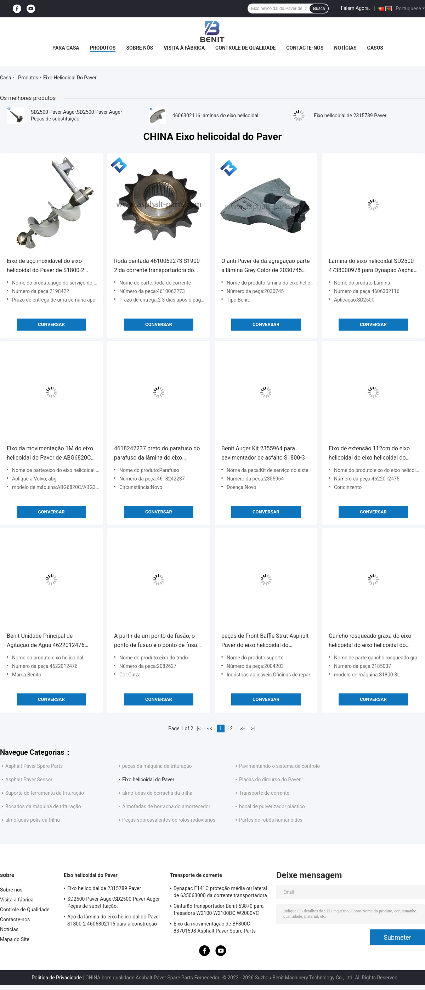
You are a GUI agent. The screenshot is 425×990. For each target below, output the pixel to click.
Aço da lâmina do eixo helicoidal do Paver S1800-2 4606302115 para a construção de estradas (113, 921)
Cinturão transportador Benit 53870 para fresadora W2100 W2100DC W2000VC (219, 909)
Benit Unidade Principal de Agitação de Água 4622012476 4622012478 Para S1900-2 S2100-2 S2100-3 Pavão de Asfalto (50, 641)
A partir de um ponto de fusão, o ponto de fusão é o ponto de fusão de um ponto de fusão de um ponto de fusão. (158, 641)
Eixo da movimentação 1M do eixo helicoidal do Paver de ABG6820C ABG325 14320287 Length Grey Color (50, 453)
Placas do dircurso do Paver (270, 779)
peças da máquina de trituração (157, 766)
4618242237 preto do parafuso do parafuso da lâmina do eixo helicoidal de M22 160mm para (157, 453)
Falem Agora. (355, 8)
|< (199, 728)
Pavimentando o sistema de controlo (279, 766)
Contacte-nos (304, 48)
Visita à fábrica (184, 48)
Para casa (65, 48)
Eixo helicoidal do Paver (148, 779)
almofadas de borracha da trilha (157, 793)
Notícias (345, 48)
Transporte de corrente (264, 793)
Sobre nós (139, 48)
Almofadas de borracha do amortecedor (166, 806)
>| (253, 728)
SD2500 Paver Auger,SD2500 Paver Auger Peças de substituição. (113, 902)
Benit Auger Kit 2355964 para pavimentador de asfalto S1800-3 (263, 453)
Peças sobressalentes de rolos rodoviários (168, 820)
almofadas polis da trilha (32, 820)
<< (209, 728)
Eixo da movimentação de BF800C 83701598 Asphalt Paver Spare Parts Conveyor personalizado (215, 928)
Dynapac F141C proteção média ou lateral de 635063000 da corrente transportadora (220, 891)
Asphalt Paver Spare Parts (34, 766)
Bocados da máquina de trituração (43, 806)
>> (242, 728)
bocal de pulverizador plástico (272, 806)
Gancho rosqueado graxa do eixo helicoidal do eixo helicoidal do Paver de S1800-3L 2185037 (370, 641)
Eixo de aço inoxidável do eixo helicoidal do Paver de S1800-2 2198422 (45, 266)
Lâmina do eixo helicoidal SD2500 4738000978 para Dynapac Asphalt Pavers (373, 266)
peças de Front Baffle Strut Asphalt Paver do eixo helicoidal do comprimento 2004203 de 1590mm (266, 641)
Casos (375, 48)
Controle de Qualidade (245, 48)
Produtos (103, 48)
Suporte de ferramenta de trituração (44, 793)
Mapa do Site (14, 939)
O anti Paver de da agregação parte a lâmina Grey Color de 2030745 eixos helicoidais (265, 266)
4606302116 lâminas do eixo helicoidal (215, 115)
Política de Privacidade (57, 977)
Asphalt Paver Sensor (28, 779)
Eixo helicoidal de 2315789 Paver (350, 115)
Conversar (51, 324)
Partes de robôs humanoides (270, 820)
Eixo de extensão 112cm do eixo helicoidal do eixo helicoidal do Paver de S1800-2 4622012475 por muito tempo (372, 453)
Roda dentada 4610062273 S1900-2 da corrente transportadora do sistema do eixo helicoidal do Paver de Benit (158, 266)
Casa (5, 77)
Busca (319, 8)
